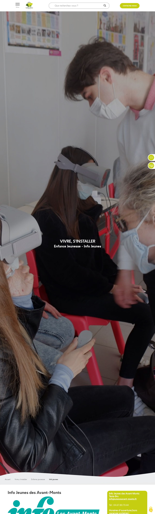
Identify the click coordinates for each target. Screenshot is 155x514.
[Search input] (78, 5)
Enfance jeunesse (38, 479)
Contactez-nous (130, 6)
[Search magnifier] (104, 5)
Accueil (7, 479)
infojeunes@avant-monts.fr (123, 499)
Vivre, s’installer (21, 479)
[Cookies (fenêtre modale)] (151, 510)
